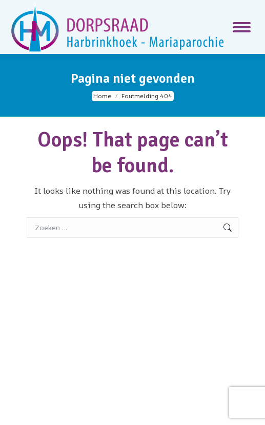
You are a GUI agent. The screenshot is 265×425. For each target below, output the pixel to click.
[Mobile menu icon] (242, 27)
